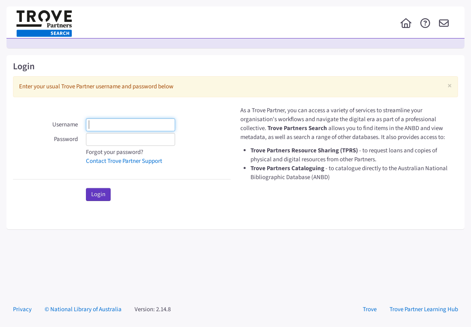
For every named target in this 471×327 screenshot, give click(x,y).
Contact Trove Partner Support (124, 161)
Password (66, 139)
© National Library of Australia (83, 309)
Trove (370, 309)
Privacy (22, 309)
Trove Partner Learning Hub (424, 309)
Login (98, 194)
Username (65, 124)
